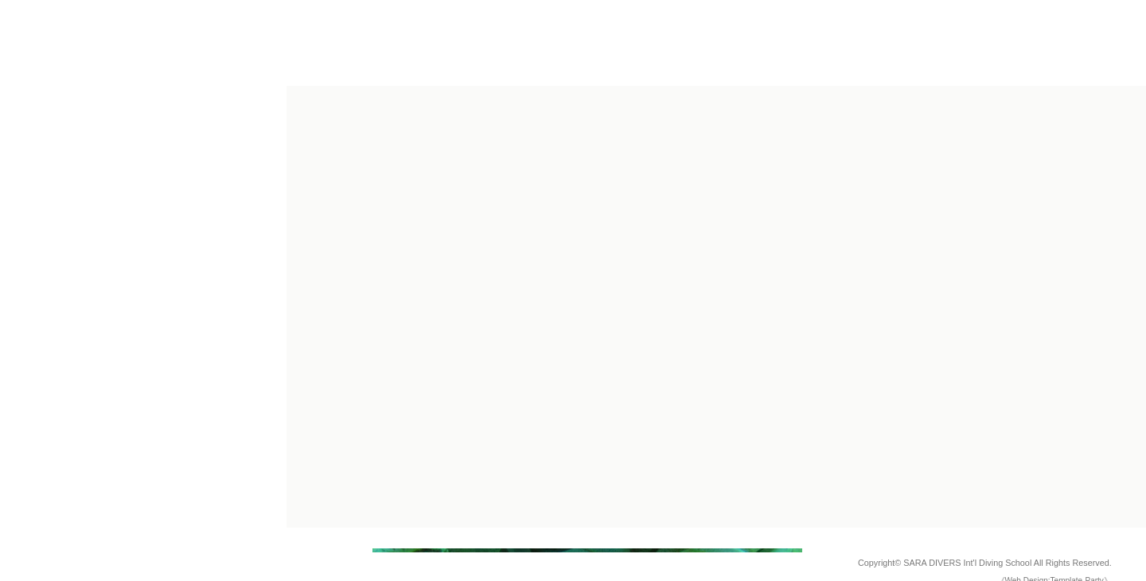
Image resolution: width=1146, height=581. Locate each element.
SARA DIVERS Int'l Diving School (967, 562)
